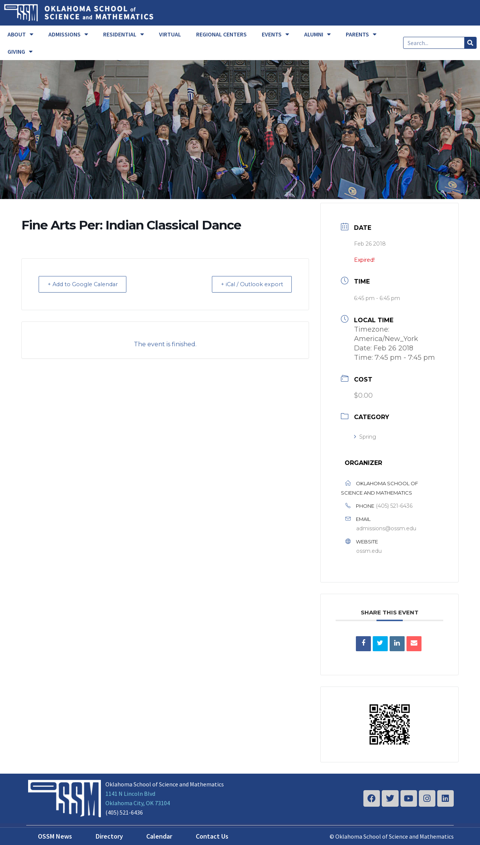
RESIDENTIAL (123, 34)
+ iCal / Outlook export (249, 284)
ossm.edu (369, 551)
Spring (365, 436)
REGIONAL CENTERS (221, 34)
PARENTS (361, 34)
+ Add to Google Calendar (86, 284)
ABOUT (20, 34)
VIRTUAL (170, 34)
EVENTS (275, 34)
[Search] (470, 42)
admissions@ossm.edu (386, 528)
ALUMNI (317, 34)
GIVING (20, 51)
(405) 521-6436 (394, 505)
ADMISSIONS (68, 34)
